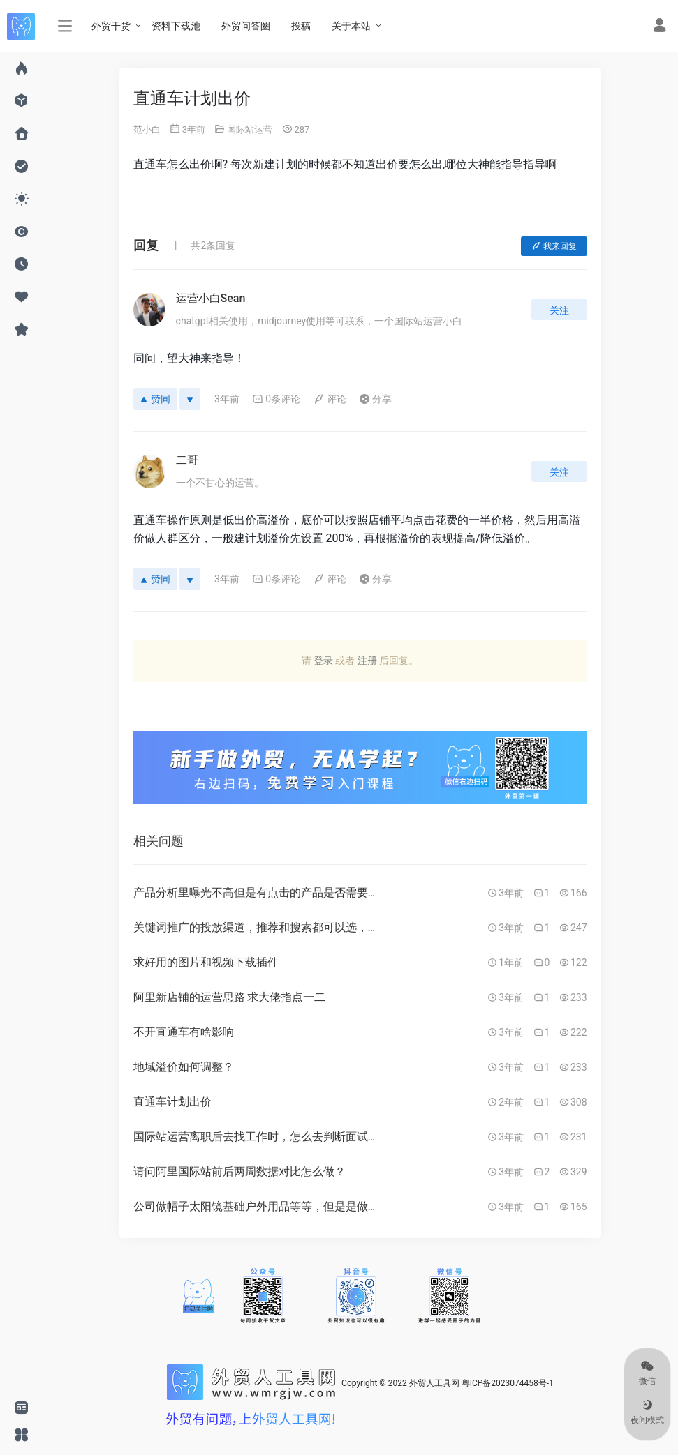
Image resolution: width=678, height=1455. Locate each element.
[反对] (189, 399)
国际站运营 (249, 129)
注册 (367, 660)
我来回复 (554, 246)
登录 (323, 660)
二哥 (187, 460)
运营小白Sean (211, 298)
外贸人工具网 (434, 1383)
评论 (330, 399)
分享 (375, 399)
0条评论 (276, 399)
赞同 (155, 399)
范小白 (147, 129)
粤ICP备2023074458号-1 (508, 1383)
